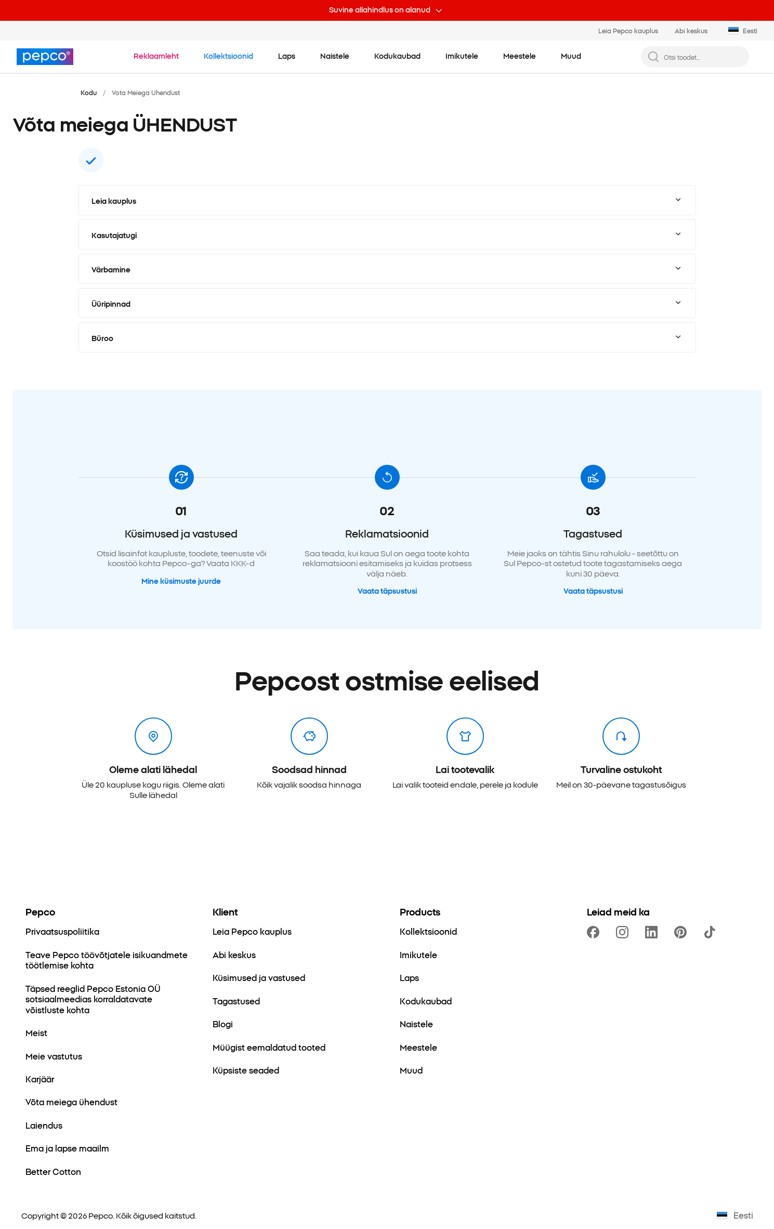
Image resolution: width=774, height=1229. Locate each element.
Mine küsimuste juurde (181, 581)
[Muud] (411, 1070)
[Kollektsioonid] (428, 931)
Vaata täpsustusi (387, 591)
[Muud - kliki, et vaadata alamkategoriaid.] (571, 56)
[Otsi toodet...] (703, 57)
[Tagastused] (236, 1001)
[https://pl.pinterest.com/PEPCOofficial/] (682, 932)
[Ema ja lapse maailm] (67, 1148)
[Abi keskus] (234, 954)
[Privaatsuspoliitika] (62, 931)
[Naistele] (416, 1023)
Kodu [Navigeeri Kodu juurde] (89, 92)
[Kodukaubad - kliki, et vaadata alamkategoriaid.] (397, 56)
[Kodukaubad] (426, 1001)
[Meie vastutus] (53, 1056)
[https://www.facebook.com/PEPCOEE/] (595, 932)
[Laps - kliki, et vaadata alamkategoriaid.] (286, 56)
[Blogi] (223, 1023)
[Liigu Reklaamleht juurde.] (156, 56)
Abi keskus (691, 30)
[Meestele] (418, 1047)
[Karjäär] (39, 1079)
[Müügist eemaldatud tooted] (269, 1047)
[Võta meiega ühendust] (71, 1101)
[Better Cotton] (53, 1171)
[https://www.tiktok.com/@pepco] (711, 932)
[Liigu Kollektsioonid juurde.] (228, 56)
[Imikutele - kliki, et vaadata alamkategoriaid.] (461, 56)
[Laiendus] (43, 1125)
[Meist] (36, 1032)
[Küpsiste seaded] (246, 1070)
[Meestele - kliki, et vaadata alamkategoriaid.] (519, 56)
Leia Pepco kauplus (628, 30)
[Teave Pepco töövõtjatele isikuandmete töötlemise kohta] (106, 960)
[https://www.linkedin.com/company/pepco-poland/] (653, 932)
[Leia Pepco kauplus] (252, 931)
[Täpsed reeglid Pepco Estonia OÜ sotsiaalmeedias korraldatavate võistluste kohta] (106, 999)
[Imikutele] (418, 954)
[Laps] (409, 977)
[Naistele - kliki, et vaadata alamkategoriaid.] (335, 56)
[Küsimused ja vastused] (259, 977)
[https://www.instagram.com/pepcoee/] (624, 932)
